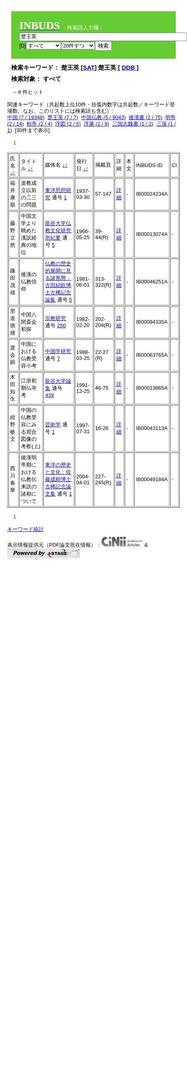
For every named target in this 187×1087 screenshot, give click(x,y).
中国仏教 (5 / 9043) (103, 117)
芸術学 (53, 425)
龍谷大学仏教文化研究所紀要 (58, 230)
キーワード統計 (25, 529)
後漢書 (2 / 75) (145, 117)
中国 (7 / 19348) (26, 117)
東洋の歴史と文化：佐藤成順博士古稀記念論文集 (58, 479)
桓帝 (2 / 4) (39, 124)
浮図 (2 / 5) (68, 124)
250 (61, 325)
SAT (89, 67)
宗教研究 (55, 318)
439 (49, 395)
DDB (129, 67)
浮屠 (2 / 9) (96, 124)
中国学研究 (58, 351)
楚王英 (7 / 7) (62, 117)
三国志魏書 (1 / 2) (133, 124)
